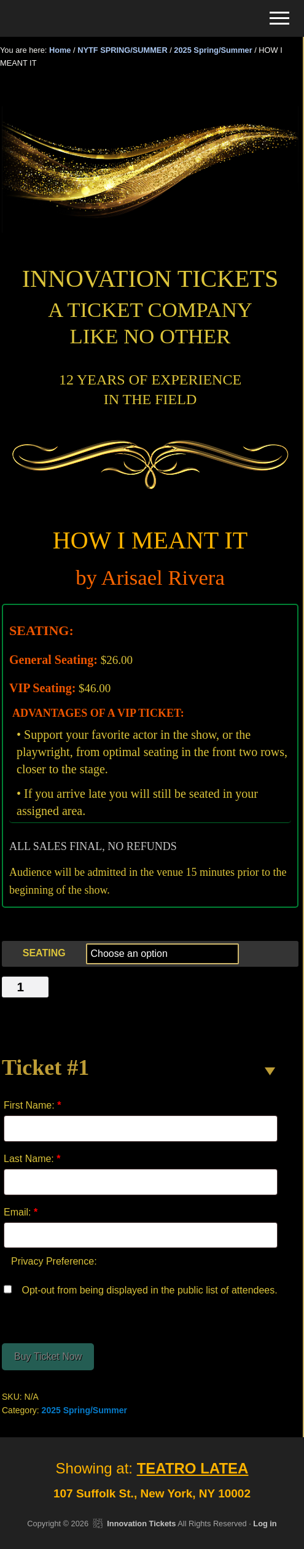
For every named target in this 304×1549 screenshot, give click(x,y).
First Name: (32, 1105)
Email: (20, 1212)
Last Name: (32, 1158)
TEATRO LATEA (193, 1468)
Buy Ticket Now (48, 1356)
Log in (264, 1523)
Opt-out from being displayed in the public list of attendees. (141, 1289)
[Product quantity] (25, 987)
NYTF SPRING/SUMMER (122, 50)
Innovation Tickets (141, 1523)
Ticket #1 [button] (45, 1067)
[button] (279, 18)
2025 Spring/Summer (213, 50)
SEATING (44, 953)
